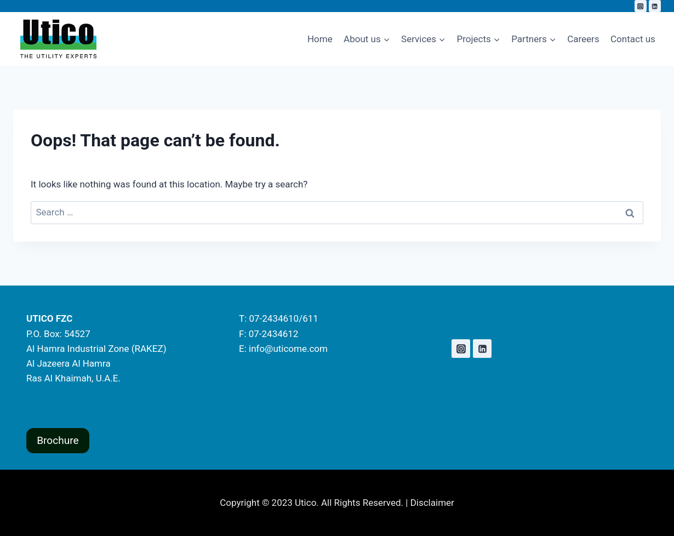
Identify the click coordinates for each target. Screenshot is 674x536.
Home (320, 38)
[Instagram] (641, 6)
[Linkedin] (655, 6)
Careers (583, 38)
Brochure (58, 440)
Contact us (632, 38)
